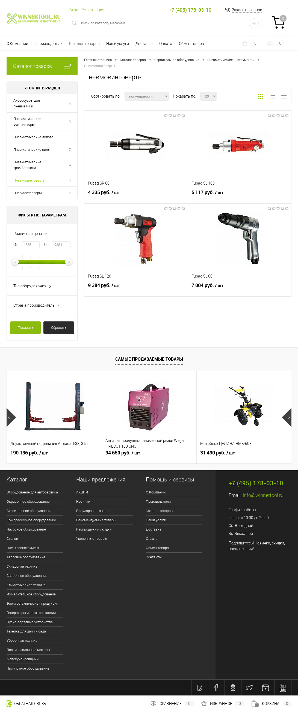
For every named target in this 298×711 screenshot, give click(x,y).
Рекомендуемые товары (96, 520)
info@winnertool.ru (263, 495)
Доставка (144, 43)
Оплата (165, 43)
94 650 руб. (122, 453)
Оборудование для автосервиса (32, 492)
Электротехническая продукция (32, 603)
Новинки (83, 501)
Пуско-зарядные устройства (30, 622)
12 (69, 193)
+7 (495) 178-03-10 (190, 10)
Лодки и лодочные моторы (28, 650)
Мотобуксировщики (23, 659)
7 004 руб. (239, 287)
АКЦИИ (82, 492)
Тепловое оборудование (26, 557)
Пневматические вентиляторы (27, 121)
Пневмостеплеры (27, 193)
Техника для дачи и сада (26, 631)
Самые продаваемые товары (149, 359)
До (46, 244)
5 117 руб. (239, 194)
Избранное (222, 703)
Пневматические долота (33, 137)
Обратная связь (26, 703)
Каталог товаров (84, 43)
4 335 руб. (136, 194)
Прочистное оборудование (28, 668)
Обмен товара (191, 43)
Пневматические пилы (32, 149)
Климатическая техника (26, 585)
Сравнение (172, 703)
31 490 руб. (217, 453)
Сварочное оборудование (27, 576)
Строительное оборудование (29, 511)
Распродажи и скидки (93, 529)
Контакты (154, 557)
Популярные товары (92, 511)
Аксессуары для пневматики (26, 103)
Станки (12, 539)
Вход (73, 10)
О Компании (17, 43)
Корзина (271, 703)
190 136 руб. (29, 453)
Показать (25, 328)
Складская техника (22, 566)
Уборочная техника (22, 640)
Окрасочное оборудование (28, 501)
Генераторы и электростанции (31, 613)
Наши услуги (117, 43)
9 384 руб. (136, 287)
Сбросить (58, 328)
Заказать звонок (247, 10)
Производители (49, 43)
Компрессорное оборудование (31, 520)
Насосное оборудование (26, 529)
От (15, 244)
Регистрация (92, 10)
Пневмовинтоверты (29, 180)
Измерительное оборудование (31, 594)
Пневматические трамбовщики (27, 165)
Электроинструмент (23, 548)
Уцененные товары (91, 539)
